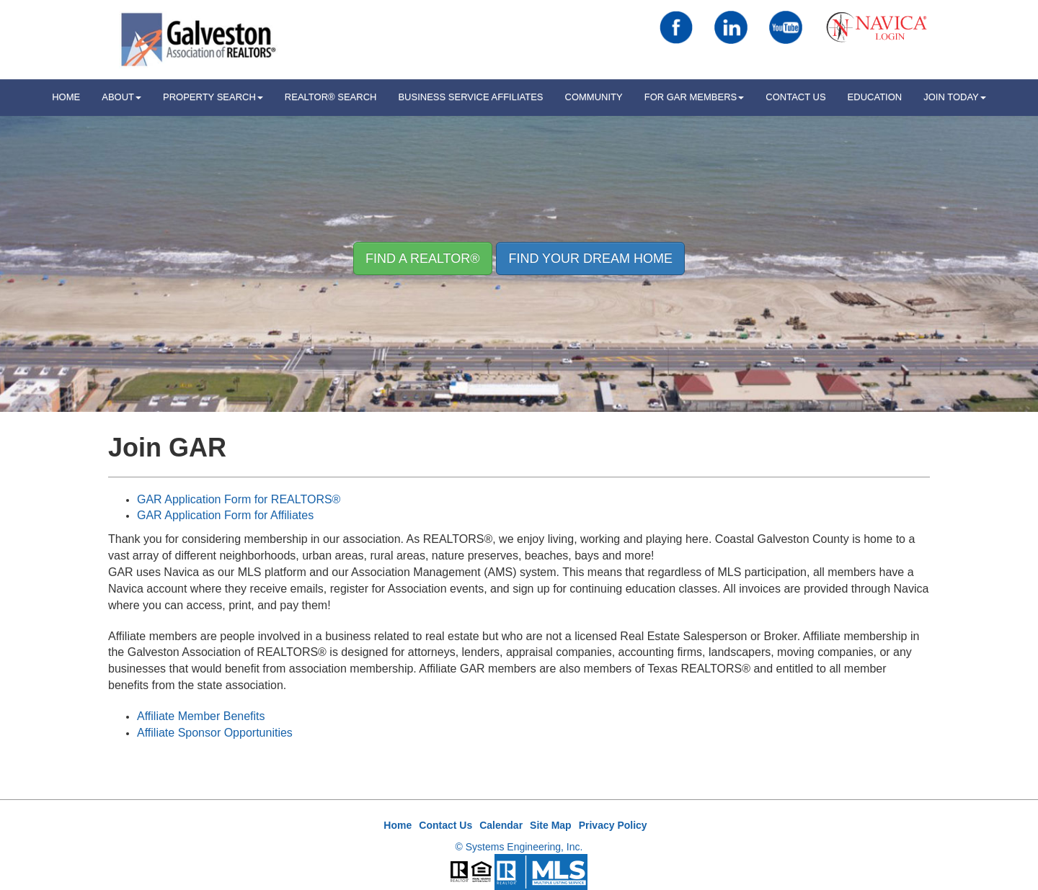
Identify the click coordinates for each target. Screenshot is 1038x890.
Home (397, 825)
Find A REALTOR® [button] (422, 258)
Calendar (501, 825)
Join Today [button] (954, 96)
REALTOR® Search (331, 96)
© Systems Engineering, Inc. (519, 847)
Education (875, 96)
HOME (66, 96)
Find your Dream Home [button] (590, 258)
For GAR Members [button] (694, 96)
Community (594, 96)
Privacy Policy (613, 825)
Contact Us (795, 96)
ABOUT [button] (121, 96)
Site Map (551, 825)
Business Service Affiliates (470, 96)
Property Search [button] (213, 96)
